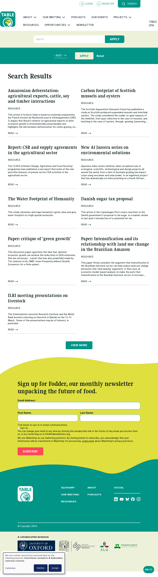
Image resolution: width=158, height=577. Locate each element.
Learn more (88, 446)
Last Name (86, 418)
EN (147, 569)
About (91, 493)
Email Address (27, 405)
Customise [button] (10, 568)
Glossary (68, 493)
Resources (68, 506)
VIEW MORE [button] (79, 350)
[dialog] (34, 563)
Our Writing (70, 500)
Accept (55, 567)
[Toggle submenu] (52, 11)
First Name (24, 418)
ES (150, 569)
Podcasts (94, 500)
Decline (40, 567)
